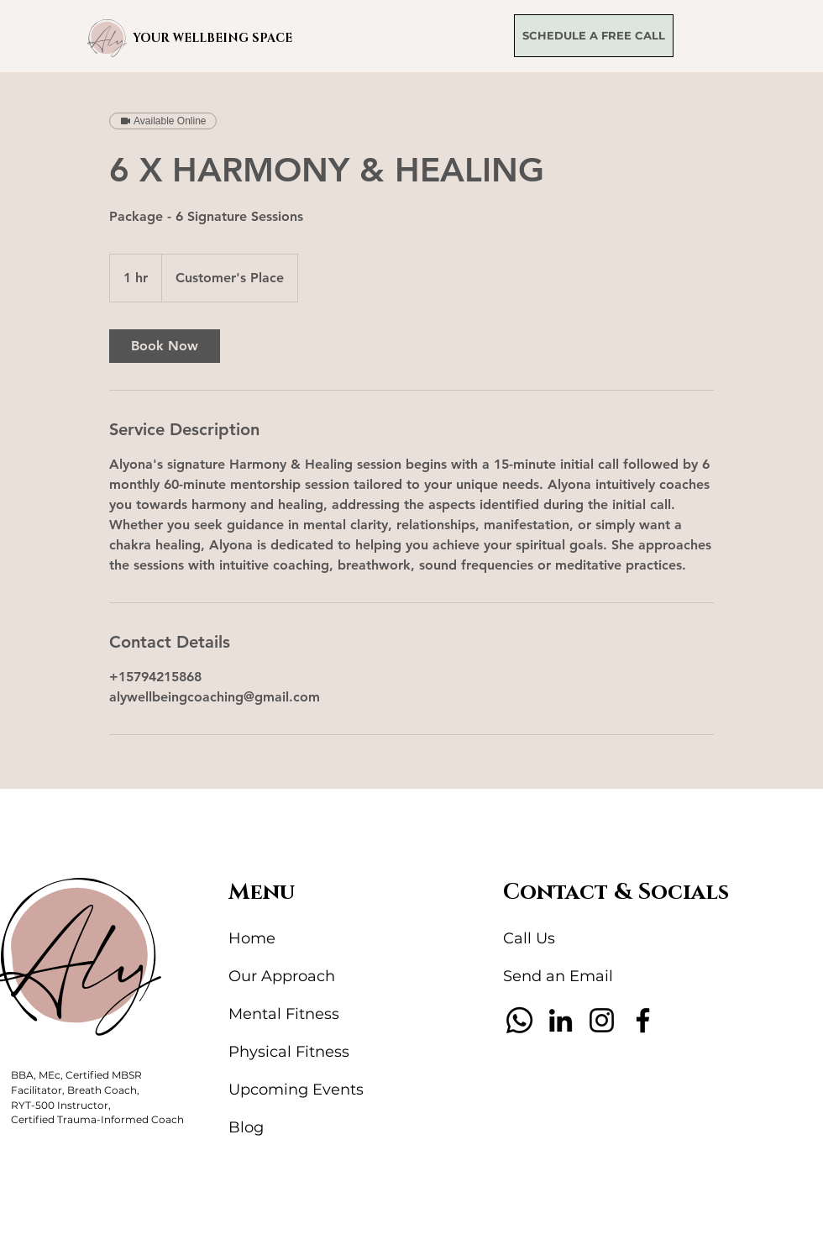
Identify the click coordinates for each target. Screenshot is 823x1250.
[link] (164, 346)
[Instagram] (601, 1020)
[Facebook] (642, 1020)
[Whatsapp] (519, 1020)
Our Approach (281, 976)
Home (251, 938)
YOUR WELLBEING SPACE (212, 38)
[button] (107, 38)
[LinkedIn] (560, 1020)
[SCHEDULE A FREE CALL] (594, 35)
